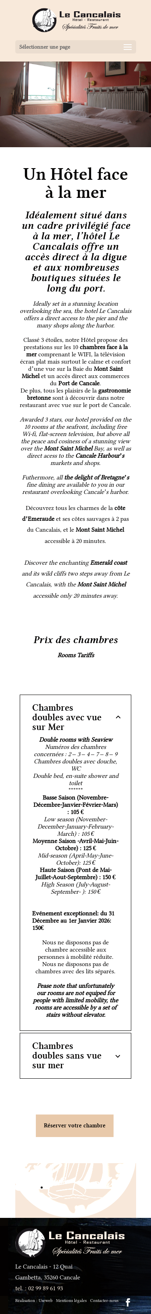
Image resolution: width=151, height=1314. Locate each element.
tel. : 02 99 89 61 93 (39, 1288)
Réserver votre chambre (74, 1125)
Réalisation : (33, 1300)
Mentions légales (71, 1300)
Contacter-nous (104, 1300)
